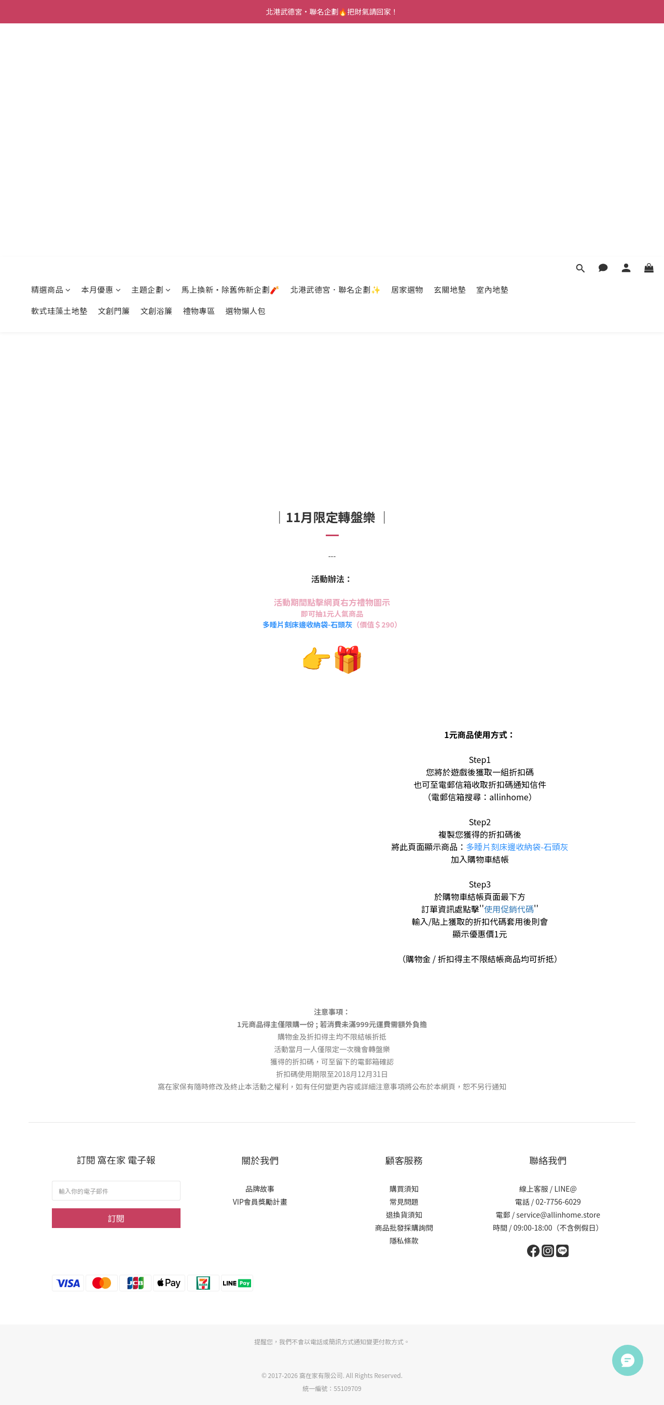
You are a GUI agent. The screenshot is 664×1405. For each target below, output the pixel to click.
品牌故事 (259, 1188)
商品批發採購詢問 (404, 1227)
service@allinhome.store (558, 1214)
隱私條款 (404, 1240)
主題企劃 (151, 55)
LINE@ (565, 1188)
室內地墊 (492, 55)
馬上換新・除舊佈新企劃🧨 (231, 55)
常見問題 (404, 1201)
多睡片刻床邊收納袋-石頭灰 (307, 624)
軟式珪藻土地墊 (59, 77)
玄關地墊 (450, 55)
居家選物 (407, 55)
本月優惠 (101, 55)
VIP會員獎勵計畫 (260, 1201)
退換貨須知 (404, 1214)
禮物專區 (199, 77)
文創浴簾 (157, 77)
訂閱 (116, 1218)
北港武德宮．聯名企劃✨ (335, 55)
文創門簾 (114, 77)
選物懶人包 (246, 77)
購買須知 (404, 1188)
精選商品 (51, 55)
